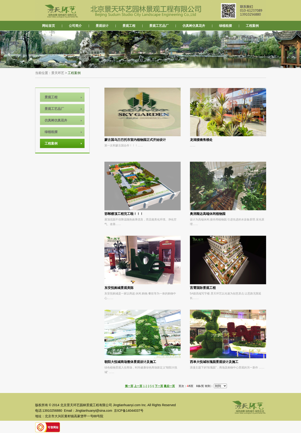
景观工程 (128, 26)
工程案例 (252, 26)
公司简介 (75, 26)
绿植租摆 (225, 26)
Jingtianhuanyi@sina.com (93, 410)
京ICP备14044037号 (128, 410)
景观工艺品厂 (159, 26)
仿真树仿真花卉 (193, 26)
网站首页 (48, 26)
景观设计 (102, 26)
